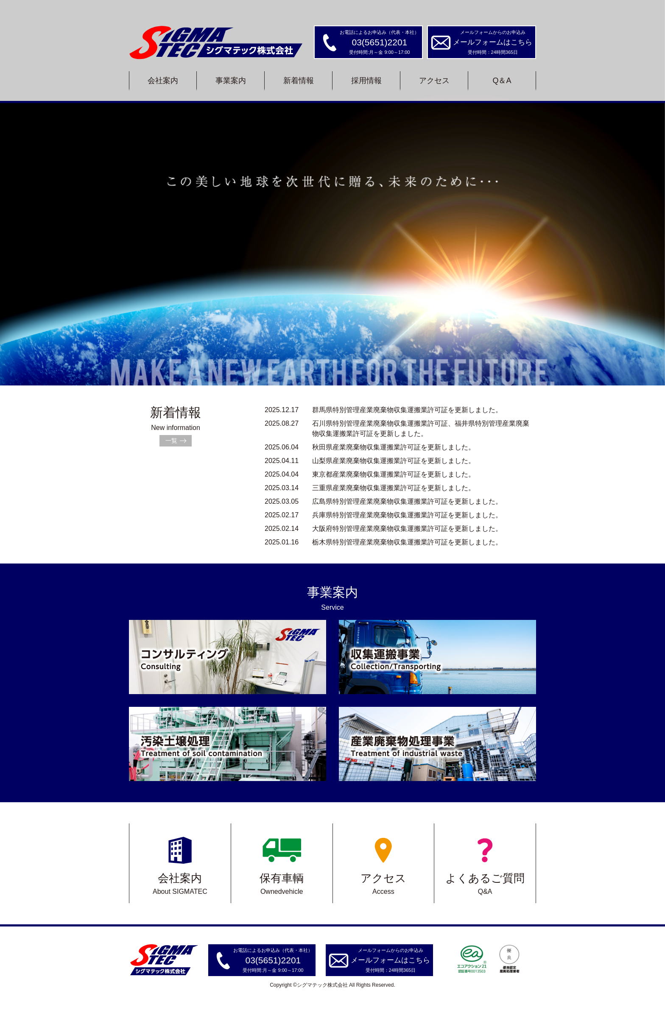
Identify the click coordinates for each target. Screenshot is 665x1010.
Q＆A (501, 80)
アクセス (434, 80)
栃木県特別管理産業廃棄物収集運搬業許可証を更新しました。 (383, 542)
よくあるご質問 (485, 863)
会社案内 (163, 80)
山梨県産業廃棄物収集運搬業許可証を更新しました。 (370, 460)
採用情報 (366, 80)
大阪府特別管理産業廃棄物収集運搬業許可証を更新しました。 (383, 528)
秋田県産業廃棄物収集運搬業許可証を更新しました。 (370, 447)
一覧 (171, 440)
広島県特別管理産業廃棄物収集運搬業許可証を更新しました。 (383, 501)
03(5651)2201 (380, 42)
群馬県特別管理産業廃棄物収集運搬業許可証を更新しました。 (383, 409)
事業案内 (230, 80)
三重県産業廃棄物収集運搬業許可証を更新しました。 (370, 487)
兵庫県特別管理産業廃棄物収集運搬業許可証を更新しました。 (383, 515)
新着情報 (298, 80)
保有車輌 (281, 863)
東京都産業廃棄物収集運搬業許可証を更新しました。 (370, 474)
